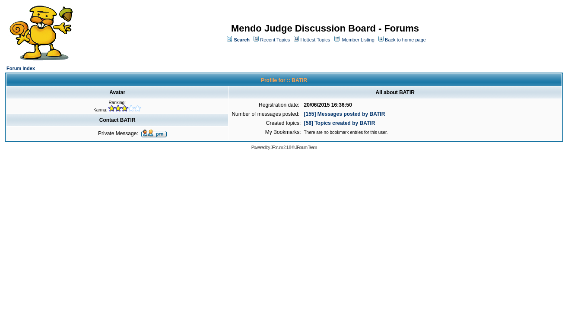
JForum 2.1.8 (280, 147)
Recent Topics (275, 39)
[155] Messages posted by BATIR (344, 114)
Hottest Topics (315, 39)
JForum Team (306, 147)
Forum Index (20, 68)
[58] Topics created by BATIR (339, 123)
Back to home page (405, 39)
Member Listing (358, 39)
